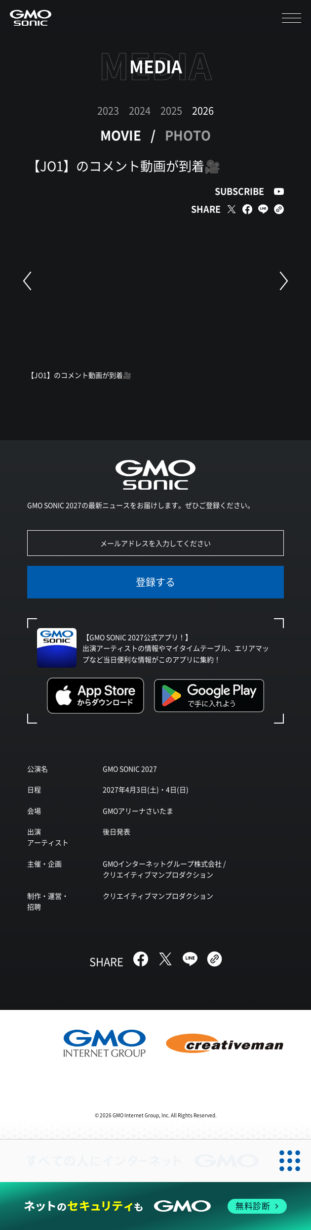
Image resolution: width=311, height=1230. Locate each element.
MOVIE (120, 135)
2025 (171, 110)
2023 (108, 110)
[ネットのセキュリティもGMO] (155, 1206)
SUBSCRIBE (239, 190)
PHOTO (188, 135)
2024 (140, 110)
